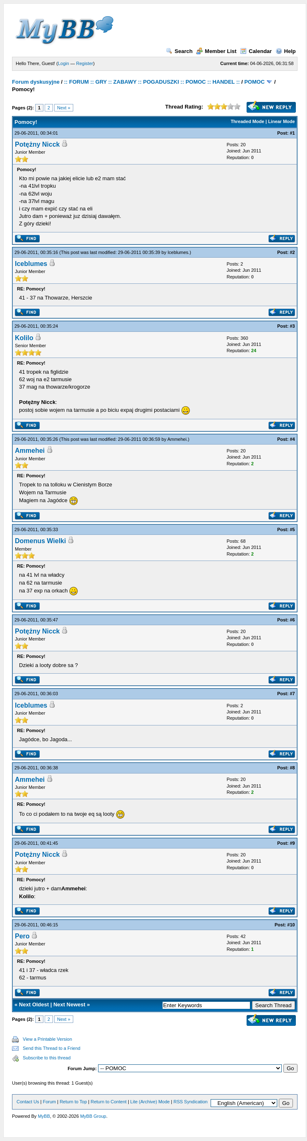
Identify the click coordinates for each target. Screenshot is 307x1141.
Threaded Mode (247, 121)
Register (84, 63)
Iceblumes (178, 252)
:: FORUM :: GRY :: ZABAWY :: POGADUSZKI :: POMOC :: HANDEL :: (152, 82)
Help (286, 51)
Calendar (256, 51)
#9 (292, 843)
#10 (291, 924)
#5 (292, 529)
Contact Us (28, 1101)
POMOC (254, 82)
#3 (292, 326)
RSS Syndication (190, 1101)
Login (63, 63)
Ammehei (176, 439)
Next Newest (69, 1004)
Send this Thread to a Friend (51, 1048)
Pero (22, 936)
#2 (292, 252)
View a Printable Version (47, 1039)
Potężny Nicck (37, 144)
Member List (216, 51)
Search (179, 51)
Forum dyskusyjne (36, 82)
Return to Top (73, 1101)
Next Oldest (34, 1004)
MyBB (44, 1116)
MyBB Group (93, 1116)
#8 (292, 767)
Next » (63, 107)
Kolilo (24, 337)
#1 (292, 133)
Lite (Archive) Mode (150, 1101)
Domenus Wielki (40, 540)
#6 (292, 619)
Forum (49, 1101)
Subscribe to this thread (47, 1057)
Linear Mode (281, 121)
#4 (292, 439)
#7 (292, 693)
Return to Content (109, 1101)
